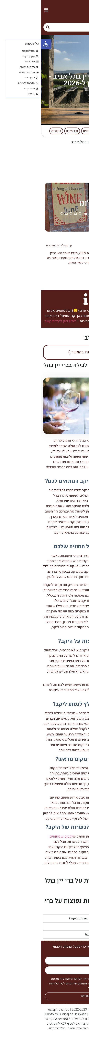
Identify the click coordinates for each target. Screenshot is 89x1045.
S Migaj (23, 1014)
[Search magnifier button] (6, 27)
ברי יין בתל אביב (59, 238)
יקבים (65, 142)
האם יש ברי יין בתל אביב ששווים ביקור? (54, 918)
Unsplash (39, 1014)
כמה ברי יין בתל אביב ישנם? (61, 934)
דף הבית (80, 142)
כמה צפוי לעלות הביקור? (64, 926)
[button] (5, 10)
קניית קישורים (78, 1038)
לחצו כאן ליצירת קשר (19, 321)
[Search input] (48, 27)
